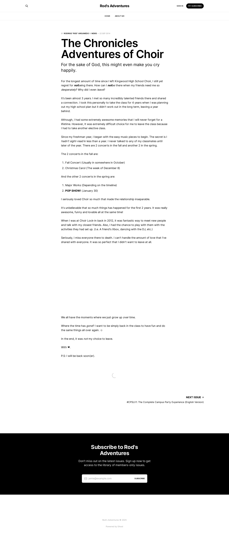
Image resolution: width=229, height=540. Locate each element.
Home (107, 16)
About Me (119, 16)
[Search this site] (27, 6)
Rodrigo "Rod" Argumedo (76, 33)
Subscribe (195, 6)
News (94, 33)
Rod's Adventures (114, 6)
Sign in (180, 6)
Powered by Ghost (114, 526)
